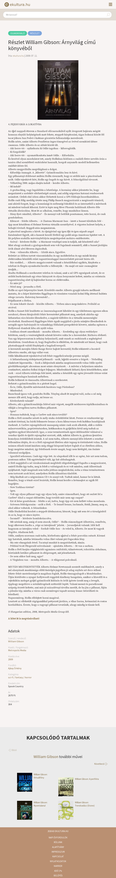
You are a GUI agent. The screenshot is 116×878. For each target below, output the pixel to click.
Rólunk (58, 842)
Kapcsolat (58, 856)
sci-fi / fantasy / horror (20, 677)
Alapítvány (58, 847)
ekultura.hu (18, 55)
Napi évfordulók (58, 837)
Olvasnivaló (17, 33)
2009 (10, 659)
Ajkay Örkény (14, 668)
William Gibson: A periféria (78, 779)
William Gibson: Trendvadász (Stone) (76, 804)
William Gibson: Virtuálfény (32, 776)
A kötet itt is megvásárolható (23, 618)
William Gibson (16, 641)
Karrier (58, 866)
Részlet (35, 33)
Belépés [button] (58, 875)
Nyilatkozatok (58, 861)
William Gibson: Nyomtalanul (32, 804)
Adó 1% (58, 870)
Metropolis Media (17, 650)
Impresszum (58, 851)
